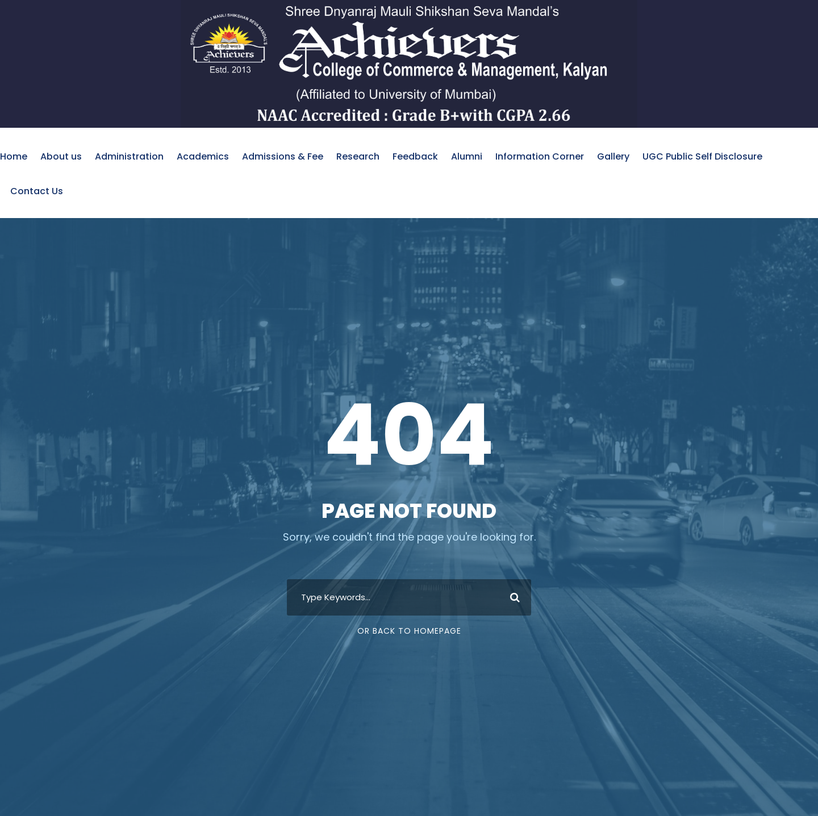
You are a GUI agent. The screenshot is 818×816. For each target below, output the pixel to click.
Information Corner (539, 156)
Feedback (415, 156)
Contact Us (36, 191)
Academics (203, 156)
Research (357, 156)
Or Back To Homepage (409, 631)
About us (61, 156)
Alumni (466, 156)
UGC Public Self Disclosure (702, 156)
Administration (129, 156)
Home (13, 156)
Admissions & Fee (282, 156)
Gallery (613, 156)
